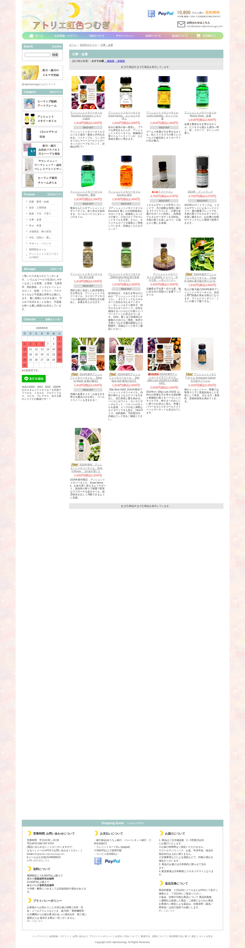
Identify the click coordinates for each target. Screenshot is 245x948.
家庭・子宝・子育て (40, 213)
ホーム (73, 45)
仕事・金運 (35, 219)
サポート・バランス (40, 243)
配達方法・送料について (153, 936)
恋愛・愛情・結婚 (39, 201)
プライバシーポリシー (100, 936)
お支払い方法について (126, 936)
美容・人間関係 (37, 207)
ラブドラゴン (162, 191)
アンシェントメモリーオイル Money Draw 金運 (200, 114)
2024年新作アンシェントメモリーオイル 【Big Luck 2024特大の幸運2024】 (162, 379)
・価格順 (109, 61)
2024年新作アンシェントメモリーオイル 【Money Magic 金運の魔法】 (86, 377)
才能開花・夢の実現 (40, 231)
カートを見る (206, 936)
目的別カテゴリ (88, 45)
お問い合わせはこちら (38, 860)
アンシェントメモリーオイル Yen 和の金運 (86, 276)
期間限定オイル (37, 249)
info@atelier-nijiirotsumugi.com (49, 854)
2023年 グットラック (200, 191)
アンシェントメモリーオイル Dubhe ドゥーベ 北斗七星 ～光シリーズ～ (162, 277)
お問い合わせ (79, 936)
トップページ (39, 936)
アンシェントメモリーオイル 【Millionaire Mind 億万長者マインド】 (124, 277)
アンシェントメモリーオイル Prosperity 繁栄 (86, 193)
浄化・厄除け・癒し (40, 237)
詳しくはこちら (35, 921)
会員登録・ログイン (59, 936)
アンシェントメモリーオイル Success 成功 (124, 193)
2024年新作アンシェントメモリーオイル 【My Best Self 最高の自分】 (124, 377)
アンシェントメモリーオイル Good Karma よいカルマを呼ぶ (124, 115)
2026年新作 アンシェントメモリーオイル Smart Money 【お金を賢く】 (86, 467)
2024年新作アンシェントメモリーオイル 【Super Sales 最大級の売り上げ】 (200, 277)
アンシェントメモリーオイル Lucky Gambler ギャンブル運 (162, 115)
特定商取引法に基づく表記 (182, 936)
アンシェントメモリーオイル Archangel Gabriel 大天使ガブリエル (200, 377)
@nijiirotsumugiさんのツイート (39, 84)
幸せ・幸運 (35, 225)
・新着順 (120, 61)
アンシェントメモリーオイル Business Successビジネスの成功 (86, 115)
